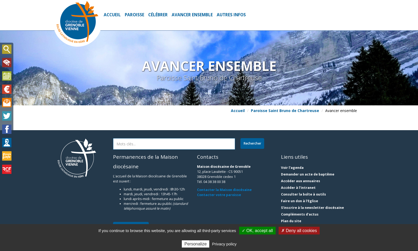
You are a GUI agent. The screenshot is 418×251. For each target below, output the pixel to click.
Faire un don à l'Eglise (299, 201)
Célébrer (158, 15)
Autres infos (231, 15)
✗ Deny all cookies (299, 230)
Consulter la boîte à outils (303, 194)
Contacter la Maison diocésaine (224, 190)
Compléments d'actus (300, 214)
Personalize (195, 244)
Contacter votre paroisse (219, 195)
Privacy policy (224, 244)
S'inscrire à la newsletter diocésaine (312, 207)
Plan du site (291, 221)
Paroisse (134, 15)
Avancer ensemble (192, 15)
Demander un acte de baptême (307, 174)
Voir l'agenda (292, 167)
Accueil (112, 15)
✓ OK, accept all (257, 230)
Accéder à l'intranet (298, 187)
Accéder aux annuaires (300, 181)
